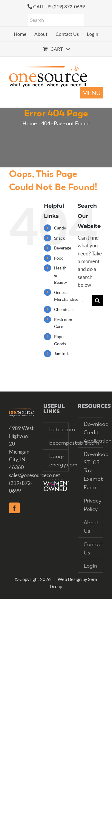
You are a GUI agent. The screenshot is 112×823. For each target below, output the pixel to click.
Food (59, 258)
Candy (60, 227)
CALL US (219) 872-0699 (59, 6)
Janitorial (63, 353)
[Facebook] (14, 508)
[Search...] (85, 300)
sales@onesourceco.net (34, 475)
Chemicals (63, 309)
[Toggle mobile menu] (91, 92)
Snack (59, 238)
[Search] (97, 300)
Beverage (62, 247)
